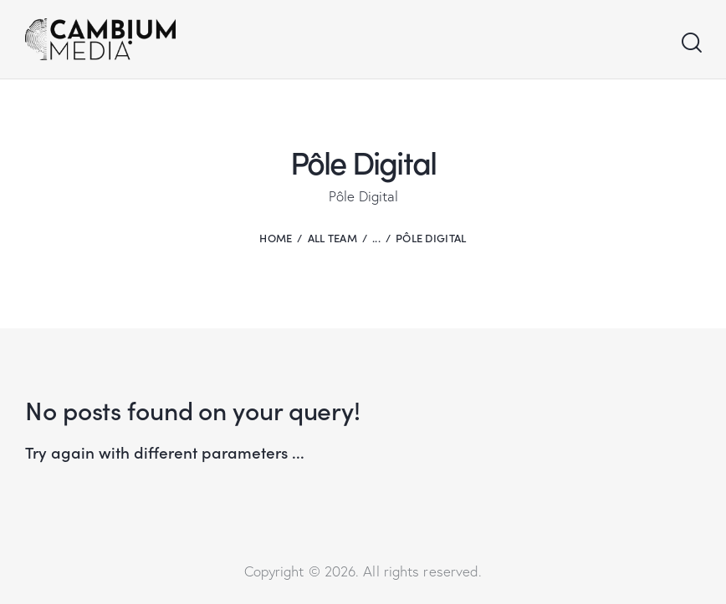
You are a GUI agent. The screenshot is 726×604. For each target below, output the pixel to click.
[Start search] (690, 43)
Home (275, 238)
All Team (332, 238)
